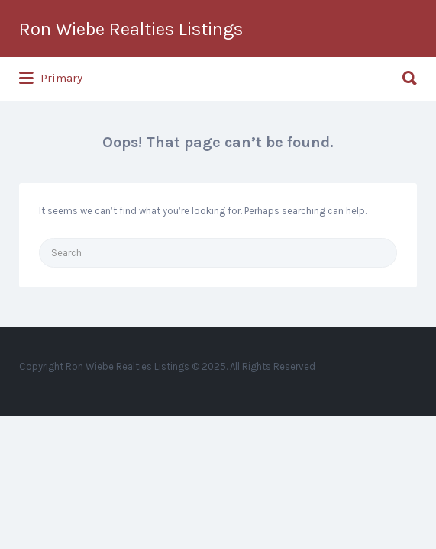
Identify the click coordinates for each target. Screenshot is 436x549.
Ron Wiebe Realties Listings (131, 29)
